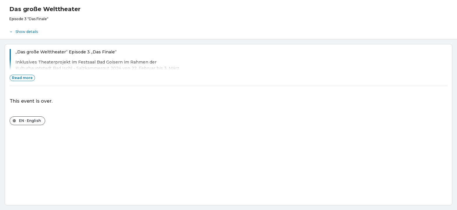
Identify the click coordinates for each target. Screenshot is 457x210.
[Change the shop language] (27, 120)
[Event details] (228, 30)
